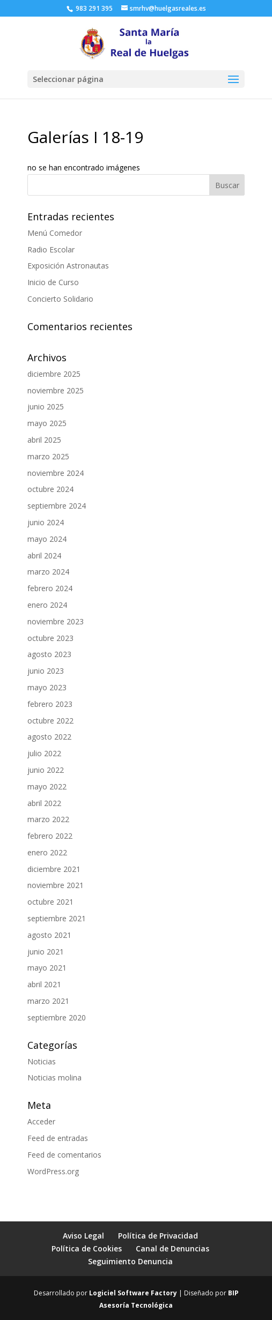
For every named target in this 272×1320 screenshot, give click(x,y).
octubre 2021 (50, 902)
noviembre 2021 (55, 885)
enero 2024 (47, 605)
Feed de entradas (57, 1138)
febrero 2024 (49, 588)
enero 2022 (47, 852)
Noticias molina (54, 1077)
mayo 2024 (47, 539)
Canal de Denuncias (172, 1248)
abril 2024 (44, 555)
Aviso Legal (83, 1235)
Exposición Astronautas (68, 265)
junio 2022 (45, 770)
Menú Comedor (54, 233)
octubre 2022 (50, 720)
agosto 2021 (49, 935)
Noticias (41, 1061)
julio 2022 (44, 753)
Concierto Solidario (60, 299)
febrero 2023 (49, 704)
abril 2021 (44, 984)
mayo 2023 (47, 687)
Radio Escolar (51, 249)
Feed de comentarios (64, 1155)
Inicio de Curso (53, 282)
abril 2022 (44, 803)
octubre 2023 (50, 638)
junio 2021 (45, 951)
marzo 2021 (48, 1001)
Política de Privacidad (158, 1235)
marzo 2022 (48, 819)
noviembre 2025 (55, 390)
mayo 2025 (47, 423)
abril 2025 (44, 440)
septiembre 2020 (56, 1017)
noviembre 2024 (55, 473)
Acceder (41, 1121)
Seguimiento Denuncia (130, 1261)
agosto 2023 (49, 654)
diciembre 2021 (53, 869)
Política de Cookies (87, 1248)
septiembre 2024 (56, 506)
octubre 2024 (50, 489)
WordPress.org (53, 1171)
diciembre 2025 (53, 374)
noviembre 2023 (55, 621)
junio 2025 (45, 406)
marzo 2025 (48, 456)
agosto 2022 (49, 737)
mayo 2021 (47, 968)
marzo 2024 (48, 571)
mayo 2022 (47, 786)
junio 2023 (45, 671)
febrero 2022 (49, 836)
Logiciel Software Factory (133, 1292)
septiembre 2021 (56, 918)
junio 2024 (45, 522)
